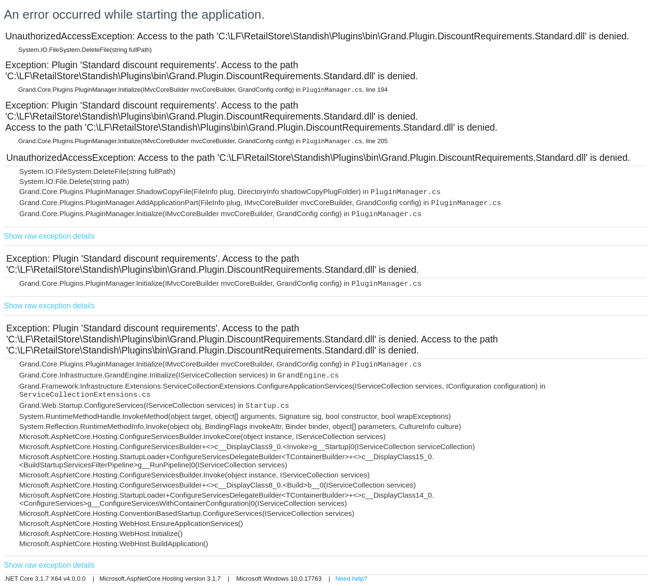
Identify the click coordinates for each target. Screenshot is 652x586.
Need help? (352, 578)
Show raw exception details (49, 236)
